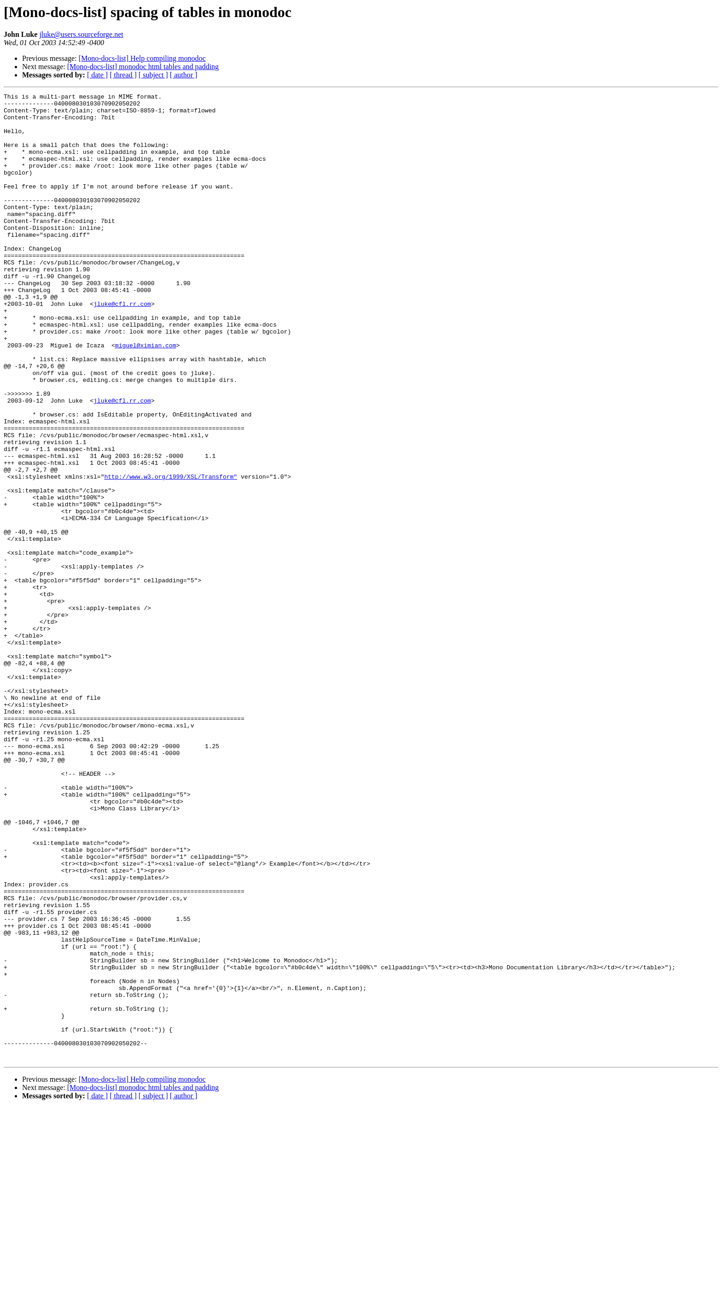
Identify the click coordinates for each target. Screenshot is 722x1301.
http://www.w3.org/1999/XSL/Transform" (170, 554)
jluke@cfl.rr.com (122, 346)
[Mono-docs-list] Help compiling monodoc (142, 58)
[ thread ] (123, 75)
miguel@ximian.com (145, 396)
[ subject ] (153, 75)
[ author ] (184, 75)
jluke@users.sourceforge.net (81, 34)
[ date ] (97, 75)
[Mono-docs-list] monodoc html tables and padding (143, 66)
